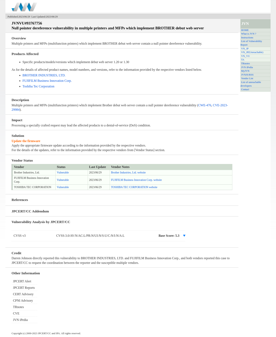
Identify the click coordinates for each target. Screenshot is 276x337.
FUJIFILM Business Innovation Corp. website (136, 179)
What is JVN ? (248, 33)
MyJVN (245, 71)
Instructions (247, 37)
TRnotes (245, 63)
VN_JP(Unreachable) (252, 52)
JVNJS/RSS (247, 74)
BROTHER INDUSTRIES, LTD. (44, 75)
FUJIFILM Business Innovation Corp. (47, 80)
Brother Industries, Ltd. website (128, 172)
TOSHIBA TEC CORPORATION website (134, 187)
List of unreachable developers (251, 84)
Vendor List (247, 78)
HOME (245, 30)
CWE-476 (204, 105)
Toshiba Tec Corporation (38, 86)
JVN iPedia (247, 67)
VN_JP (245, 48)
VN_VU (245, 56)
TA (242, 59)
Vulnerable (63, 172)
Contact (245, 89)
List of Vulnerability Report (251, 43)
